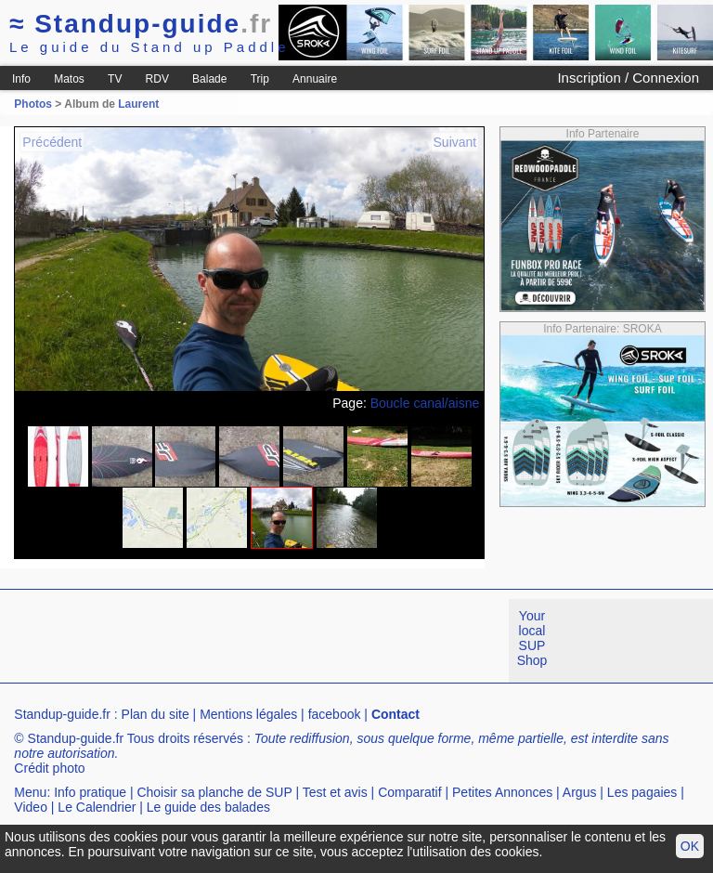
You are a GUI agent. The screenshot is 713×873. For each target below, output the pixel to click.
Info (21, 78)
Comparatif (409, 792)
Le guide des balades (208, 807)
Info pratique (90, 792)
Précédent (52, 142)
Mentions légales (248, 714)
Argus (580, 792)
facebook (334, 714)
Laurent (138, 104)
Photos (33, 104)
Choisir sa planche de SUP (214, 792)
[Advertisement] (338, 641)
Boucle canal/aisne (425, 403)
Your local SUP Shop (532, 638)
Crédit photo (49, 768)
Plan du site (155, 714)
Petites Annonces (502, 792)
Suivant (455, 142)
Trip (260, 78)
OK (690, 846)
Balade (209, 78)
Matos (69, 78)
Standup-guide (140, 23)
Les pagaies (642, 792)
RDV (157, 78)
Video (30, 807)
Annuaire (314, 78)
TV (115, 78)
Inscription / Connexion (628, 77)
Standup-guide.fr (62, 714)
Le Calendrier (97, 807)
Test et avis (335, 792)
